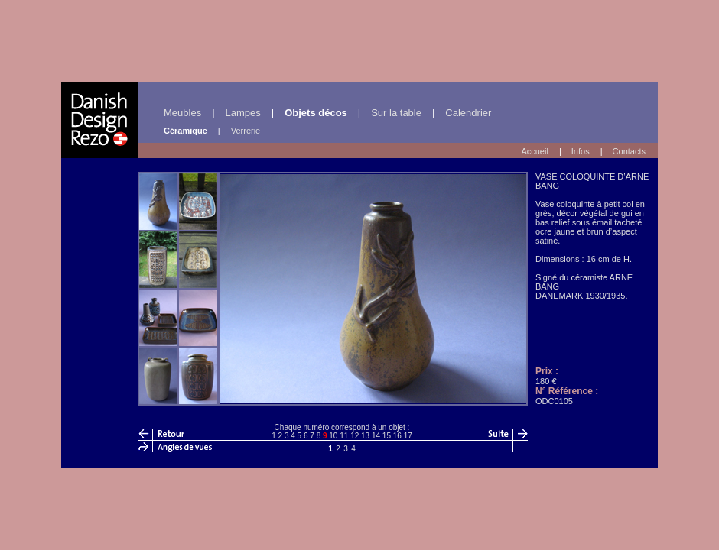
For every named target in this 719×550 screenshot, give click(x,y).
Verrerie (246, 130)
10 (333, 436)
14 (376, 436)
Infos (580, 151)
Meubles (182, 112)
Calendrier (468, 112)
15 (386, 436)
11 (344, 436)
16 (397, 436)
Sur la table (396, 112)
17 (408, 436)
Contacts (629, 151)
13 (365, 436)
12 (354, 436)
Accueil (534, 151)
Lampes (243, 112)
